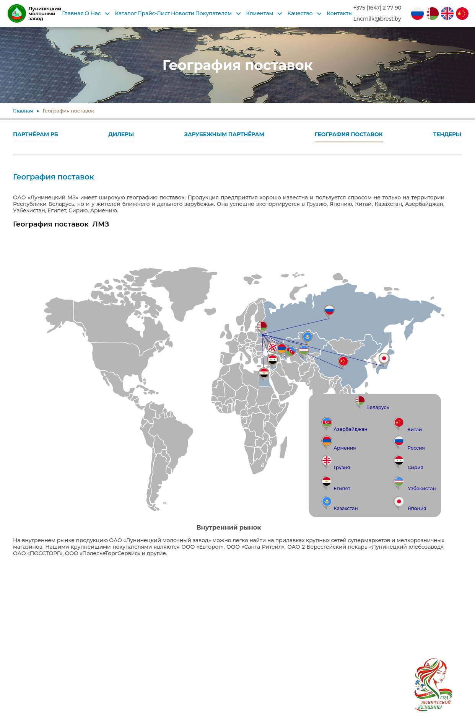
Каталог (126, 13)
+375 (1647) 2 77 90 (377, 8)
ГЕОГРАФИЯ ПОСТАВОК (349, 134)
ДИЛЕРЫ (121, 134)
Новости (182, 13)
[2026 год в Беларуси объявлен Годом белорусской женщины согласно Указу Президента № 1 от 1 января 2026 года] (433, 677)
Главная (72, 13)
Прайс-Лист (153, 13)
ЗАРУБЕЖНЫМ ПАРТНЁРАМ (224, 134)
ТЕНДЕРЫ (447, 134)
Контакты (340, 13)
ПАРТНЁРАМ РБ (35, 134)
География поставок (68, 111)
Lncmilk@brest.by (377, 19)
